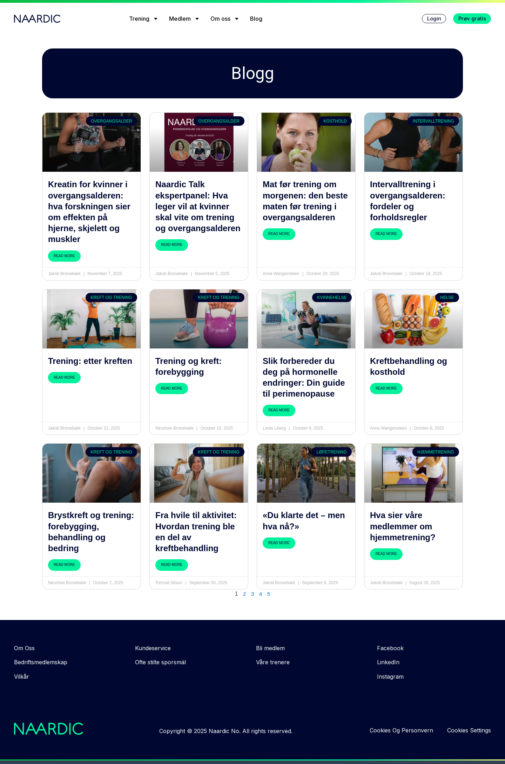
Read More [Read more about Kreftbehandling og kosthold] (386, 388)
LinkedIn (388, 662)
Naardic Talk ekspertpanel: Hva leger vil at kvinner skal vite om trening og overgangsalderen (198, 206)
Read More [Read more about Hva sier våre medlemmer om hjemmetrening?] (386, 554)
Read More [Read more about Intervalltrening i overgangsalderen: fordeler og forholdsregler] (386, 234)
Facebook (390, 648)
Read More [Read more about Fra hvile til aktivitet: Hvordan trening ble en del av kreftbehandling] (171, 565)
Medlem (179, 18)
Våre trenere (273, 662)
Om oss (220, 18)
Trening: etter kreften (90, 361)
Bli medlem (270, 648)
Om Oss (24, 648)
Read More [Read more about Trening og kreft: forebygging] (171, 388)
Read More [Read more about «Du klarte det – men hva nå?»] (279, 543)
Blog (251, 18)
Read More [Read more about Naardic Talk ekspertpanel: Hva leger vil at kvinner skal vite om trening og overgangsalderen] (171, 245)
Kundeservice (153, 648)
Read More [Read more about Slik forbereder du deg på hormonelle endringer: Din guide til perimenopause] (279, 410)
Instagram (390, 676)
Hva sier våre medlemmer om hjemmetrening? (403, 526)
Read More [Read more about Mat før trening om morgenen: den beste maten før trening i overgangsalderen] (279, 234)
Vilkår (21, 676)
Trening (139, 18)
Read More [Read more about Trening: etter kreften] (64, 377)
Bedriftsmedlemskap (40, 662)
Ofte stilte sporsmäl (160, 662)
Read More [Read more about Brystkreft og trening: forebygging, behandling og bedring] (64, 565)
